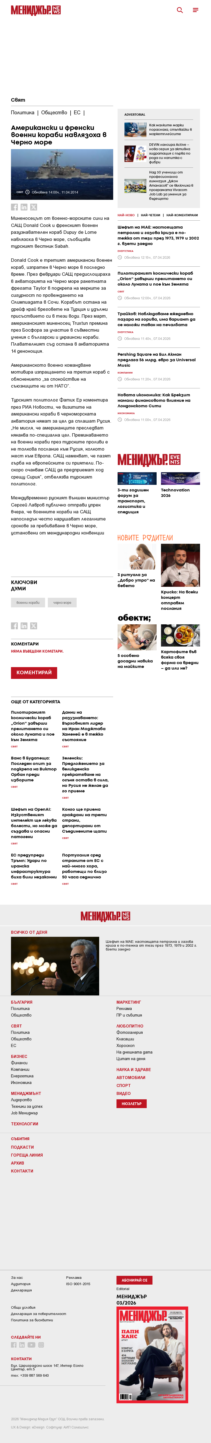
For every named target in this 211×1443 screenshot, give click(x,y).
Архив (17, 1163)
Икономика (21, 1083)
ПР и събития (129, 1015)
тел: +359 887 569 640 (30, 1375)
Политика (20, 1009)
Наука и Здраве (133, 1069)
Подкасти (22, 1147)
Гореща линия (27, 1155)
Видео (123, 1093)
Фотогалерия (129, 1032)
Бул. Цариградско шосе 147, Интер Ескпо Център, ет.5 (47, 1367)
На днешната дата (134, 1052)
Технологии (24, 1124)
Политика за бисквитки (32, 1320)
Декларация (21, 1290)
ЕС (13, 1046)
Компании (20, 1069)
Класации (125, 1039)
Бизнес (19, 1056)
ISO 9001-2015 (78, 1284)
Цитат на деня (130, 1059)
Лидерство (21, 1100)
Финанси (19, 1063)
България (21, 1002)
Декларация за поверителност (38, 1314)
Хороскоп (125, 1046)
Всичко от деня (29, 932)
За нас (17, 1277)
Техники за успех (27, 1106)
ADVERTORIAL (134, 114)
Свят (18, 100)
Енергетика (22, 1076)
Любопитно (129, 1026)
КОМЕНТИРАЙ (34, 673)
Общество (21, 1015)
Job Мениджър (24, 1113)
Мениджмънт (26, 1093)
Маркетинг (128, 1002)
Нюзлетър (131, 1104)
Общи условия (23, 1307)
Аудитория (20, 1284)
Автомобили (130, 1077)
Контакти (22, 1171)
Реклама (124, 1009)
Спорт (123, 1085)
